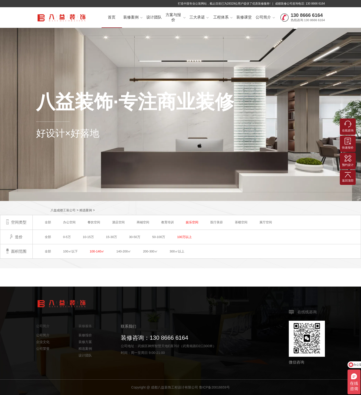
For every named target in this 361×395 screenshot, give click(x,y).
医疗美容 (216, 222)
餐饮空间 (94, 222)
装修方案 (85, 342)
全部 (48, 222)
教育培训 (167, 222)
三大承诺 (199, 17)
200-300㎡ (150, 251)
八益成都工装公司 (63, 210)
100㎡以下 (70, 251)
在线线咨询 (303, 312)
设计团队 (154, 17)
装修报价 (85, 335)
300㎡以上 (177, 251)
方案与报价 (176, 17)
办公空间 (69, 222)
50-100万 (158, 237)
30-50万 (134, 237)
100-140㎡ (97, 251)
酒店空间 (118, 222)
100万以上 (184, 237)
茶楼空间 (241, 222)
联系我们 (128, 326)
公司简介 (265, 17)
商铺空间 (143, 222)
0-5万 (67, 237)
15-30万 (111, 237)
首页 (112, 17)
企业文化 (43, 342)
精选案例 (85, 210)
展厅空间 (265, 222)
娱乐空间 (192, 222)
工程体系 (222, 17)
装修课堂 (244, 17)
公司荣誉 (43, 349)
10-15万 (88, 237)
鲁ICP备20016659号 (214, 387)
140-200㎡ (123, 251)
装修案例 (132, 17)
